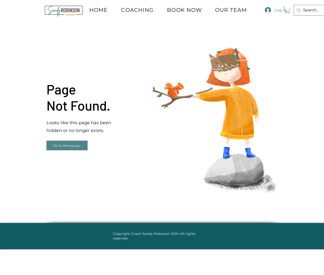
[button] (287, 10)
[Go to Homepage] (67, 145)
